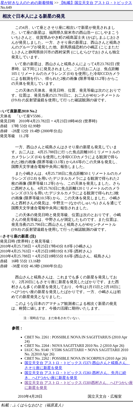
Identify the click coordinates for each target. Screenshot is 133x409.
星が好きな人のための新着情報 (26, 3)
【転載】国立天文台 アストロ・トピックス (95, 3)
